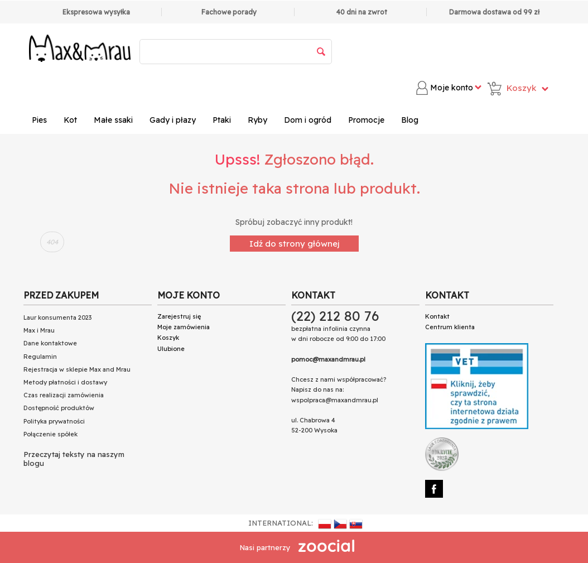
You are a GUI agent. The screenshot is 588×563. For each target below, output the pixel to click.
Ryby (257, 120)
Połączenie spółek (50, 434)
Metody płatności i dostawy (65, 382)
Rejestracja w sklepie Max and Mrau (77, 369)
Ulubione (171, 349)
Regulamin (40, 356)
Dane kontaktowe (50, 343)
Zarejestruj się (179, 316)
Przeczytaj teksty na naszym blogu (73, 459)
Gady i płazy (173, 120)
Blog (409, 120)
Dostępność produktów (58, 408)
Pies (39, 120)
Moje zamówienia (183, 327)
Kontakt (437, 316)
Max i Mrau (39, 330)
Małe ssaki (113, 120)
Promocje (366, 120)
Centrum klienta (450, 327)
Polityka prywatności (54, 421)
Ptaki (222, 120)
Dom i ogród (307, 120)
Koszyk (168, 337)
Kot (70, 120)
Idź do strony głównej (294, 243)
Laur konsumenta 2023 (57, 317)
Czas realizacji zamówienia (63, 395)
